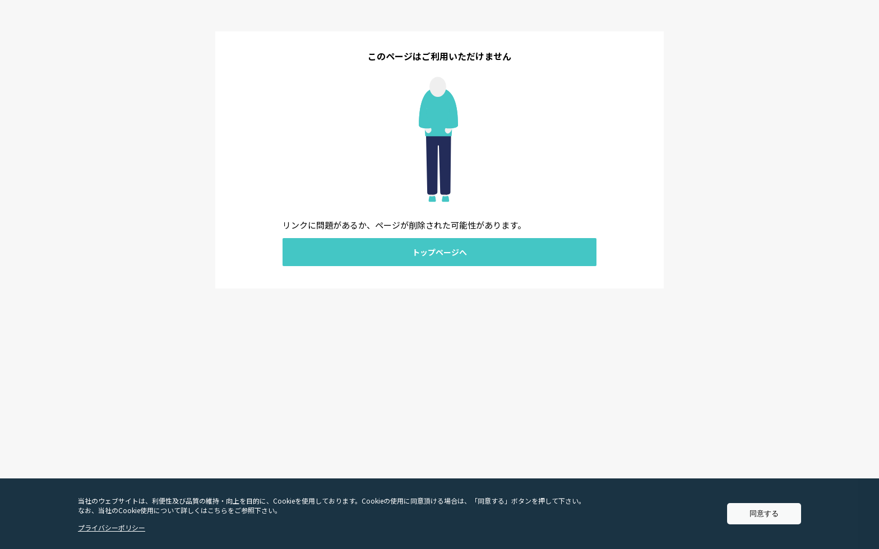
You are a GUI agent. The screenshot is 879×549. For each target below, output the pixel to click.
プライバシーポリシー (111, 527)
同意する (764, 513)
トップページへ (439, 252)
